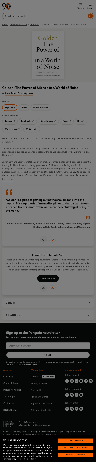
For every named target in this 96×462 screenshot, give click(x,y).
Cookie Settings (75, 445)
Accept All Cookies (75, 459)
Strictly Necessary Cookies (75, 452)
